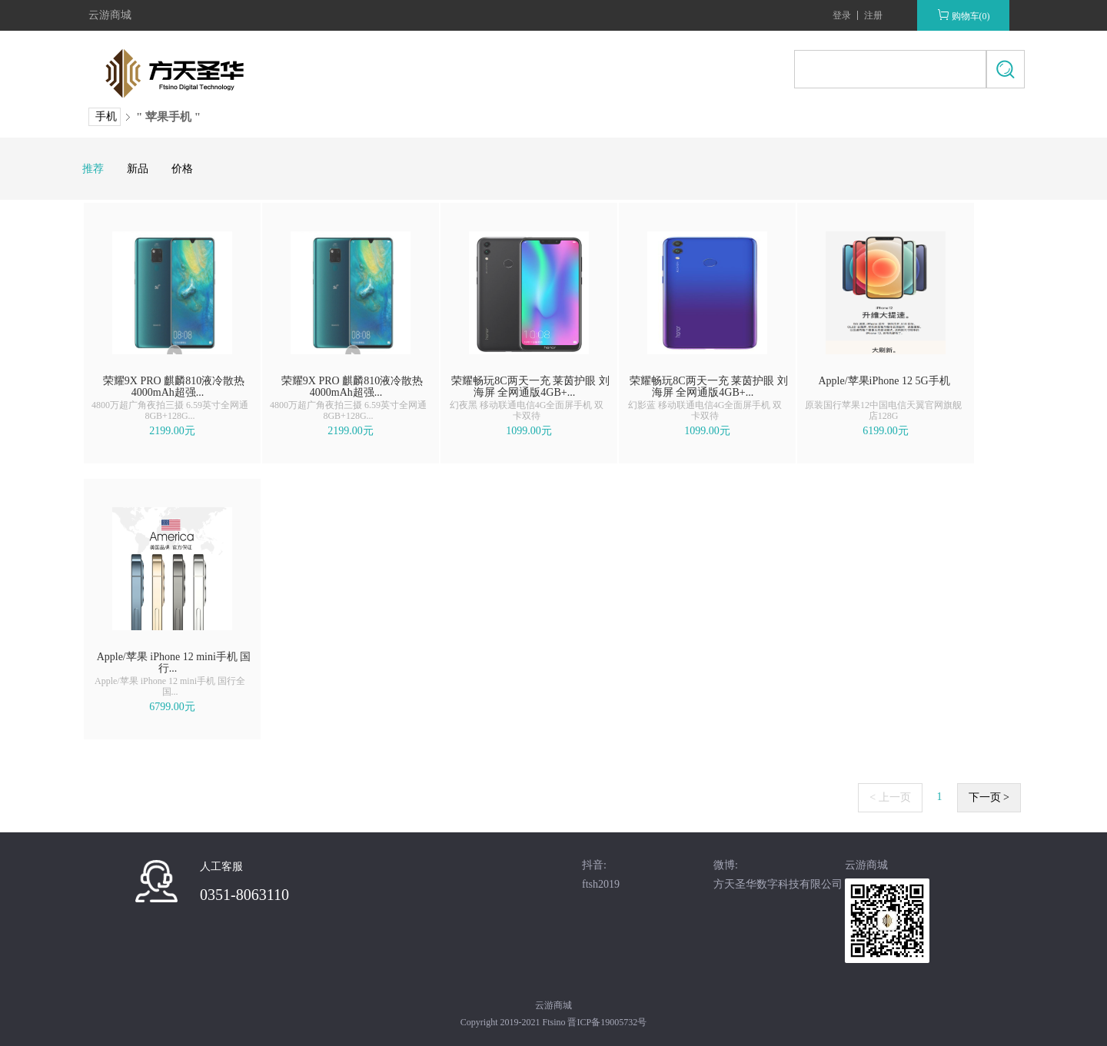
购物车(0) (963, 15)
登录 (842, 15)
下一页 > (989, 797)
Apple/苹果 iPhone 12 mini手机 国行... (174, 662)
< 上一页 (889, 797)
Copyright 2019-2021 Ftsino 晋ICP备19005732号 (553, 1022)
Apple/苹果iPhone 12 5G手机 (883, 381)
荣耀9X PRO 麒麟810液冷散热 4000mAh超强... (173, 386)
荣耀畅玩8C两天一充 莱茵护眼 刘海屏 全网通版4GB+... (530, 386)
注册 (873, 15)
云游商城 (109, 15)
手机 (106, 116)
